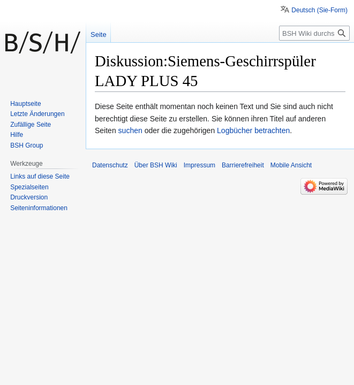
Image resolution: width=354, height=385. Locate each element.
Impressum (199, 165)
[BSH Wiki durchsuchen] (314, 33)
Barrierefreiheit (243, 165)
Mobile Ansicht (291, 165)
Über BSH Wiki (155, 165)
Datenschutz (110, 165)
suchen (130, 130)
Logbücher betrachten (253, 130)
